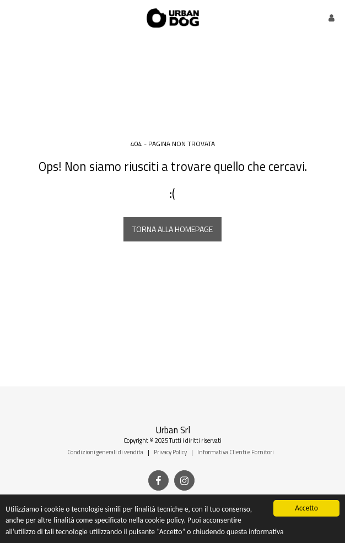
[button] (12, 17)
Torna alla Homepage (172, 229)
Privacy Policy (170, 451)
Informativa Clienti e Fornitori (235, 451)
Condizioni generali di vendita (105, 451)
